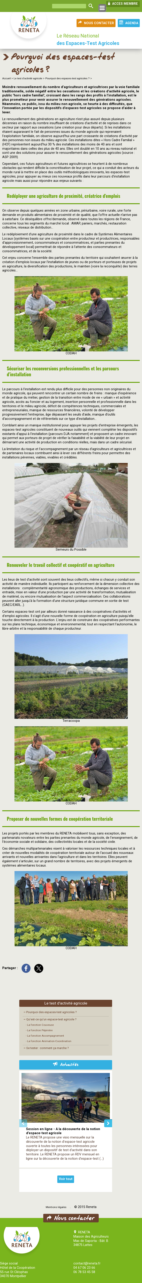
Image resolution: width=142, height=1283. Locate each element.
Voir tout (65, 1179)
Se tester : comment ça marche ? (46, 1048)
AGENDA (128, 23)
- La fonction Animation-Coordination (48, 1041)
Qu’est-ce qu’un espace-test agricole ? (50, 1019)
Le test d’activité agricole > (29, 78)
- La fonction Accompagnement (45, 1035)
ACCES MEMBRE (123, 4)
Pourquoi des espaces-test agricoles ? (50, 1012)
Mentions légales (56, 1207)
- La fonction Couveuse (40, 1024)
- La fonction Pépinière (39, 1030)
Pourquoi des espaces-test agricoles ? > (68, 78)
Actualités (65, 1065)
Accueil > (8, 78)
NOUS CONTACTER (96, 23)
